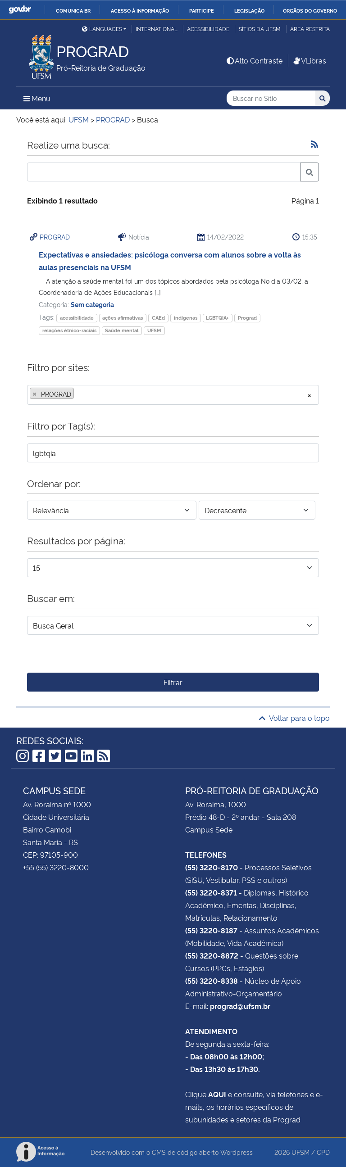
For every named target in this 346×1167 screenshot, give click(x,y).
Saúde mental (121, 330)
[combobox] (173, 395)
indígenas (185, 317)
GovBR (20, 9)
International (157, 28)
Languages (102, 28)
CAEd (158, 317)
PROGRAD (55, 236)
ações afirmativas (122, 317)
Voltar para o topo (294, 718)
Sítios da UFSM (260, 28)
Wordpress (236, 1152)
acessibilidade (77, 317)
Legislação (249, 10)
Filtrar (173, 682)
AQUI (217, 1094)
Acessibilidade (208, 28)
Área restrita (310, 28)
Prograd (247, 317)
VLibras (309, 60)
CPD (323, 1152)
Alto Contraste (254, 60)
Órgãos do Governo (310, 10)
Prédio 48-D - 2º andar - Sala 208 (240, 817)
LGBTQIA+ (217, 317)
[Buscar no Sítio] (271, 98)
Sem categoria (92, 304)
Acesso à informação (140, 10)
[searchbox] (79, 394)
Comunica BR (73, 10)
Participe (201, 10)
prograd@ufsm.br (240, 1006)
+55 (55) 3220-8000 (56, 867)
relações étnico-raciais (69, 330)
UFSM (154, 330)
